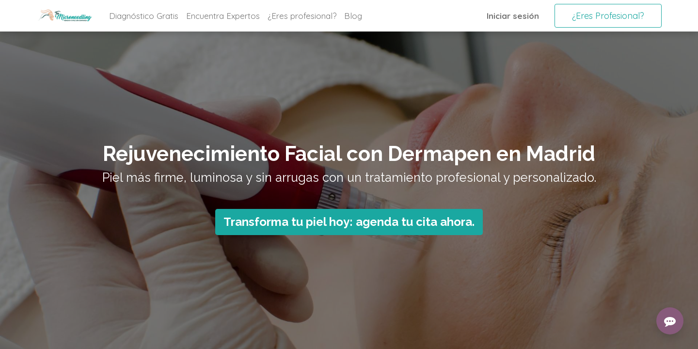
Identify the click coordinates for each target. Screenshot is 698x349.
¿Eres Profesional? (608, 15)
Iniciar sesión (513, 16)
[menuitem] (143, 16)
